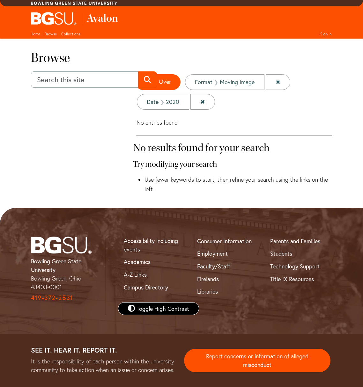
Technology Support (295, 266)
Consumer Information (224, 241)
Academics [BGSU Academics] (137, 262)
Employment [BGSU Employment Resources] (212, 253)
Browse (51, 33)
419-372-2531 (52, 297)
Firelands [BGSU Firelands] (208, 279)
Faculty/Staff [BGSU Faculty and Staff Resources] (213, 266)
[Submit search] (147, 79)
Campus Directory (146, 287)
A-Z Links (135, 274)
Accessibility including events (151, 245)
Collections (70, 33)
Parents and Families (295, 241)
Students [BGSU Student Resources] (281, 253)
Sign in (325, 33)
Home (35, 33)
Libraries (207, 291)
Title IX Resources (292, 279)
